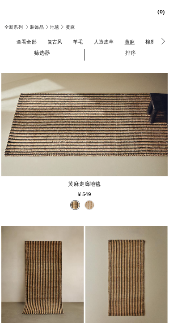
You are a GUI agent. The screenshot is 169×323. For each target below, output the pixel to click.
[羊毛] (78, 41)
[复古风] (55, 41)
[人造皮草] (104, 41)
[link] (159, 11)
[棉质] (150, 41)
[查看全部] (27, 41)
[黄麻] (130, 41)
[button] (42, 52)
